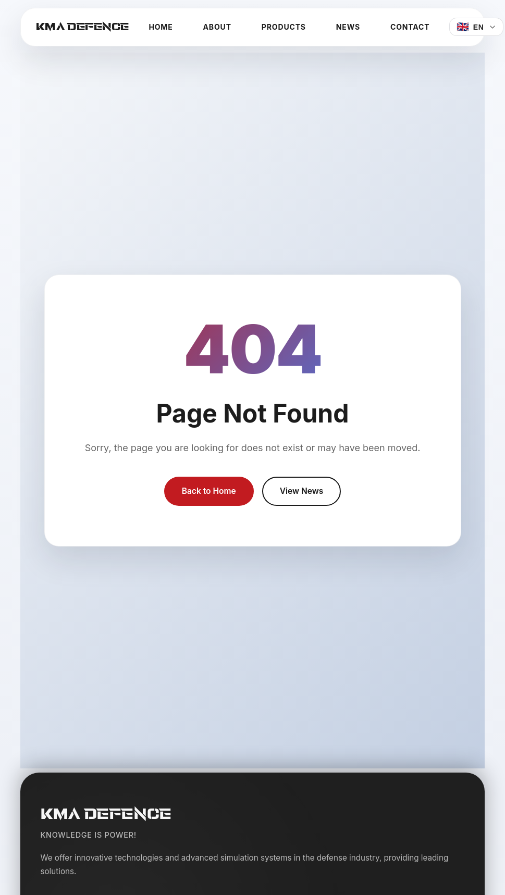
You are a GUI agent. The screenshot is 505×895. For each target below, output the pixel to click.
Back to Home (208, 491)
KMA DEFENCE (82, 26)
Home (161, 26)
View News (302, 491)
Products (284, 26)
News (348, 26)
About (217, 26)
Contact (409, 26)
